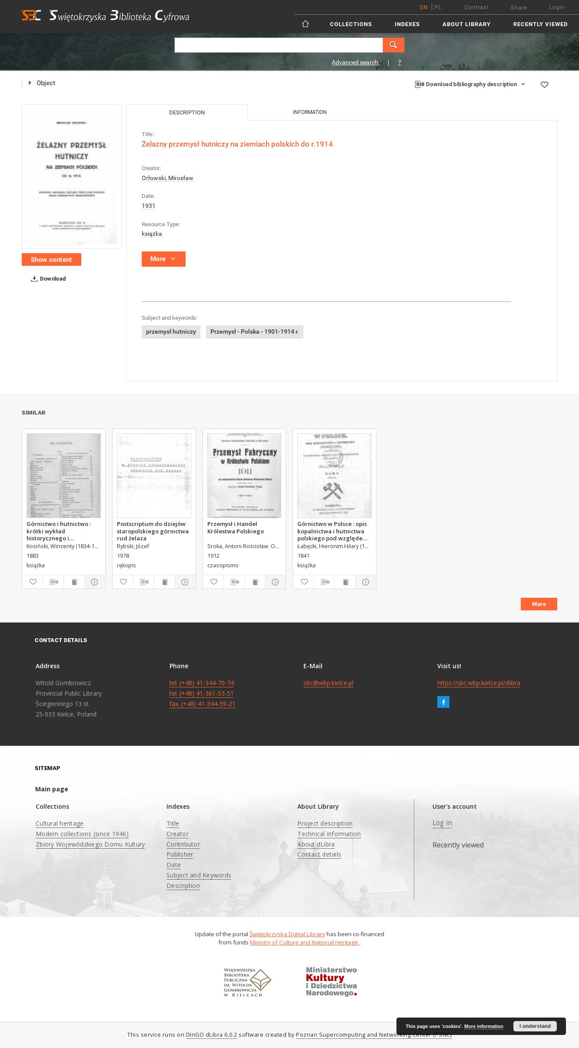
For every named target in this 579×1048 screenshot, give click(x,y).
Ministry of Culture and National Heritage (304, 942)
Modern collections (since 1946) (82, 834)
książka (152, 233)
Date (173, 864)
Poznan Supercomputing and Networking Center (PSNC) (374, 1034)
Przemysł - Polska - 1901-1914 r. (254, 331)
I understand (535, 1026)
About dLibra (316, 844)
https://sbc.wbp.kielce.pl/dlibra (478, 683)
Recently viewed (540, 24)
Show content (51, 260)
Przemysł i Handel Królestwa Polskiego (235, 527)
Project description (325, 823)
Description (183, 885)
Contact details (319, 854)
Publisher (179, 854)
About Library (467, 24)
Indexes (407, 24)
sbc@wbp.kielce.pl (328, 683)
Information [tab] (310, 112)
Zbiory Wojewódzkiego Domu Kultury (90, 844)
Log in (443, 822)
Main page (51, 789)
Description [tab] (187, 112)
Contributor (183, 844)
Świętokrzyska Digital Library (287, 934)
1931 (149, 205)
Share (519, 7)
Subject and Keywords (198, 875)
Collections (351, 24)
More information (483, 1026)
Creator (177, 834)
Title (172, 823)
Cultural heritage (59, 823)
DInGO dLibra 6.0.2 (211, 1034)
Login (557, 7)
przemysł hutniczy (171, 331)
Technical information (329, 834)
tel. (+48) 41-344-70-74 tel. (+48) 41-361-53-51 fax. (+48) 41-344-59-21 (203, 693)
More (539, 604)
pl (438, 7)
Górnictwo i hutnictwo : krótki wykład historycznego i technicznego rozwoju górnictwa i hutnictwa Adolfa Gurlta (59, 531)
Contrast (477, 7)
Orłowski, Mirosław (167, 177)
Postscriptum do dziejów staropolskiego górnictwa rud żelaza (153, 531)
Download (46, 279)
